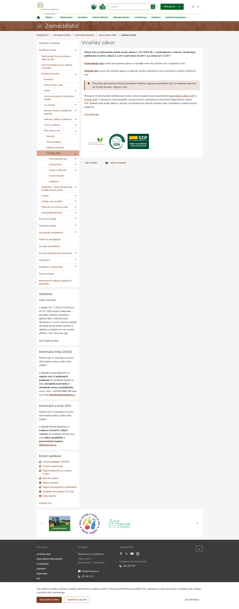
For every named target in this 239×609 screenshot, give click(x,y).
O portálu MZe (43, 554)
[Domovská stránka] (38, 17)
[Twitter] (126, 554)
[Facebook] (121, 554)
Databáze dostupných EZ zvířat (58, 491)
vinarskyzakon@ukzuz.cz (62, 394)
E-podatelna (140, 17)
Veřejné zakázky (121, 17)
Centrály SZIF (91, 99)
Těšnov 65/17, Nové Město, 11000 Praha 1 (92, 561)
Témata (48, 17)
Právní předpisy (100, 17)
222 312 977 (127, 566)
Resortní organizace (176, 17)
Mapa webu (42, 574)
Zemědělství (42, 35)
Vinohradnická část (94, 63)
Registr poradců (51, 482)
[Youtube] (132, 554)
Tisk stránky (91, 163)
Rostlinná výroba (62, 35)
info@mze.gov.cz (88, 571)
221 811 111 (86, 576)
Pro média (82, 17)
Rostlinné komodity (85, 35)
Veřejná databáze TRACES (56, 461)
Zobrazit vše (45, 503)
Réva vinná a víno (107, 35)
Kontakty (156, 17)
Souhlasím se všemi (49, 600)
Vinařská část (91, 71)
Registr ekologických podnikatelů (60, 487)
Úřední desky (66, 17)
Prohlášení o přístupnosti (49, 559)
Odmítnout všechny (77, 600)
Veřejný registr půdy (53, 466)
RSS (38, 579)
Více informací (91, 114)
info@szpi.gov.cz (47, 445)
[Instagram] (137, 554)
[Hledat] (132, 7)
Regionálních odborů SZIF (182, 96)
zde (66, 333)
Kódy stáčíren (50, 496)
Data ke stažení (50, 478)
